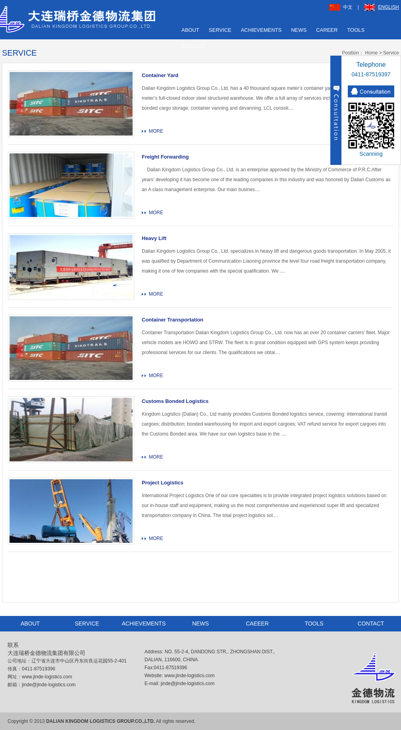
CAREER (326, 30)
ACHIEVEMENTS (261, 30)
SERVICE (220, 30)
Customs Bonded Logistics (175, 401)
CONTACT (193, 46)
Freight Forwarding (165, 157)
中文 (341, 7)
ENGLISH (381, 7)
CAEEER (257, 623)
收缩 (335, 110)
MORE (156, 131)
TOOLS (355, 30)
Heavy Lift (154, 238)
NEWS (299, 30)
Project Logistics (162, 483)
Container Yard (160, 75)
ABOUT (190, 30)
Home (371, 53)
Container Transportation (172, 320)
